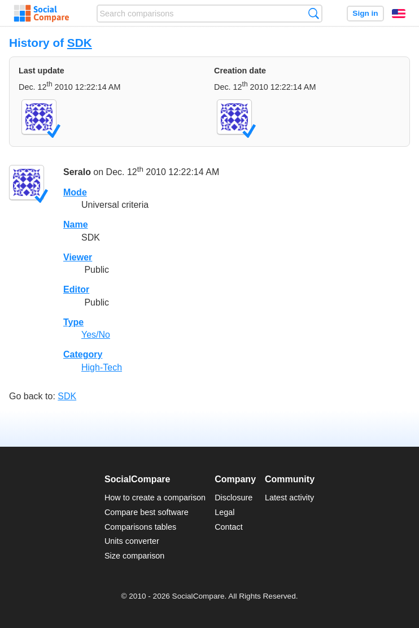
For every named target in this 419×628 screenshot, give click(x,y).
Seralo (77, 172)
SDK (79, 42)
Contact (229, 526)
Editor (76, 289)
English (398, 13)
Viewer (77, 257)
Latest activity (289, 497)
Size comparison (134, 555)
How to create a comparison (155, 497)
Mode (75, 192)
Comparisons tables (140, 526)
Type (73, 322)
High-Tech (101, 367)
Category (82, 354)
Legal (224, 512)
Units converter (131, 541)
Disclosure (233, 497)
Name (75, 224)
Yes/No (95, 334)
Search (313, 13)
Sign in (365, 13)
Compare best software (146, 512)
